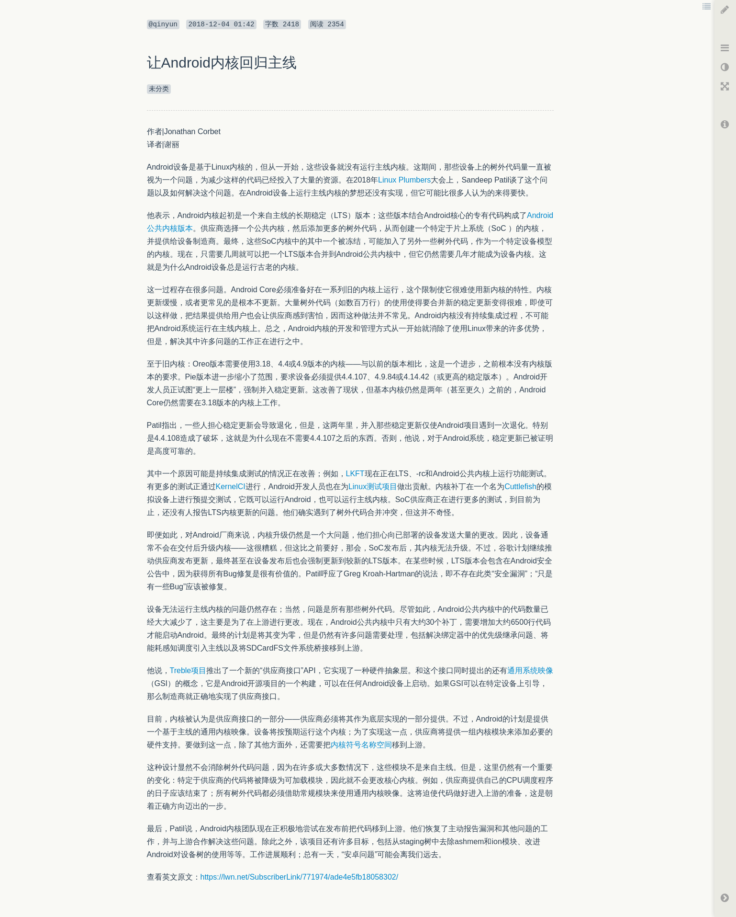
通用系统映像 (530, 670)
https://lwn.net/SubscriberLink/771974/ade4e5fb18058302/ (300, 877)
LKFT (355, 474)
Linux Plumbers (404, 180)
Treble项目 (188, 670)
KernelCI (230, 486)
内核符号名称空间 (361, 745)
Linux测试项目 (372, 486)
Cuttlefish (520, 486)
